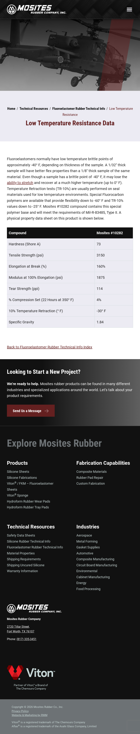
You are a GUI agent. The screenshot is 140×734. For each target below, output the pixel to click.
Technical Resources (31, 527)
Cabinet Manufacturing (93, 577)
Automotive (84, 553)
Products (17, 463)
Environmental (86, 571)
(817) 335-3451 (26, 639)
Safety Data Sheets (21, 535)
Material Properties (21, 553)
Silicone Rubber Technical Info (28, 541)
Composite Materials (91, 472)
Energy (81, 583)
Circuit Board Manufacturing (96, 565)
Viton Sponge (17, 495)
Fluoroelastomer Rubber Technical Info (35, 547)
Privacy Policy (20, 711)
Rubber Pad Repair (89, 478)
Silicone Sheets (18, 472)
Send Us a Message (31, 411)
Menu (129, 9)
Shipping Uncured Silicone (25, 565)
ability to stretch (20, 182)
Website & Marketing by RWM (29, 715)
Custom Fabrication (90, 483)
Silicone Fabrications (22, 478)
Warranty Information (22, 571)
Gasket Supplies (88, 547)
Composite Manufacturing (95, 559)
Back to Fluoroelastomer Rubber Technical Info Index (49, 347)
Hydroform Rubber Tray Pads (28, 507)
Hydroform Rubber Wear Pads (28, 501)
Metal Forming (87, 541)
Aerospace (84, 535)
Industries (87, 527)
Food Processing (88, 589)
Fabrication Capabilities (103, 463)
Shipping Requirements (24, 559)
